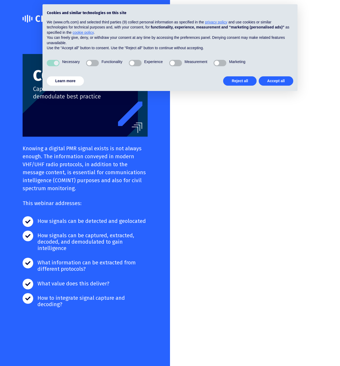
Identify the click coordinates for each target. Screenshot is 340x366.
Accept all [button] (276, 81)
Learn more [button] (65, 81)
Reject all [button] (240, 81)
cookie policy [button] (83, 32)
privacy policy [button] (216, 22)
